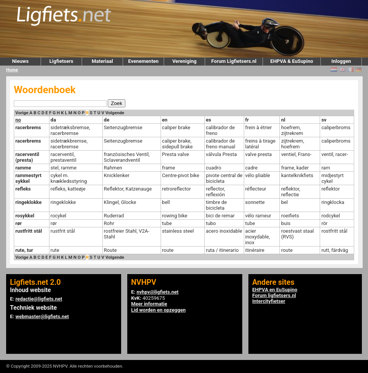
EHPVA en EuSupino (274, 289)
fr (247, 120)
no (18, 120)
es (208, 120)
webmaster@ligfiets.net (42, 316)
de (106, 120)
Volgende (114, 112)
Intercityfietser (268, 301)
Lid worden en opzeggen (158, 310)
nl (283, 120)
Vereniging (184, 61)
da (53, 120)
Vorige (21, 112)
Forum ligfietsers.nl (274, 295)
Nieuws (20, 61)
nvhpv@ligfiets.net (157, 292)
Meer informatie (149, 304)
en (165, 120)
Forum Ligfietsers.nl (233, 61)
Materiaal (102, 61)
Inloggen (341, 61)
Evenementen (143, 61)
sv (323, 120)
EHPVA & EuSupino (291, 61)
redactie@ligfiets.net (38, 299)
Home (12, 69)
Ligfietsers (61, 61)
